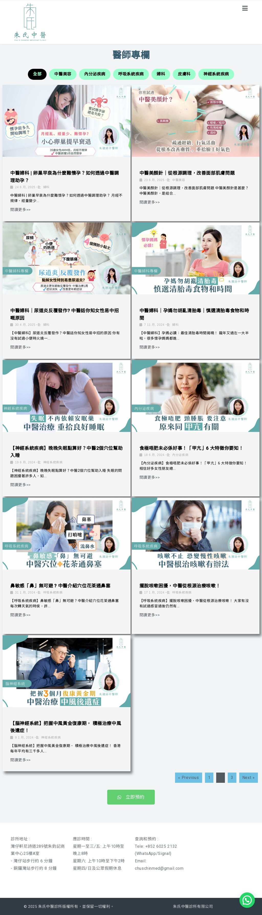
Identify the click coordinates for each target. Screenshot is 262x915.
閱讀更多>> (20, 210)
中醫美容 (62, 74)
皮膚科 (184, 74)
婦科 (161, 74)
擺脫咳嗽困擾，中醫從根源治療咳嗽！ (180, 585)
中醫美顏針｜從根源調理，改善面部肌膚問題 (187, 173)
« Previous (188, 777)
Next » (248, 777)
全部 (37, 74)
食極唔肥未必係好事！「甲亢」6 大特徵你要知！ (191, 448)
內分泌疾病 (94, 74)
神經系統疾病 (216, 74)
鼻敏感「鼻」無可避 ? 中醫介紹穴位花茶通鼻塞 (60, 585)
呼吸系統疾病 (131, 74)
